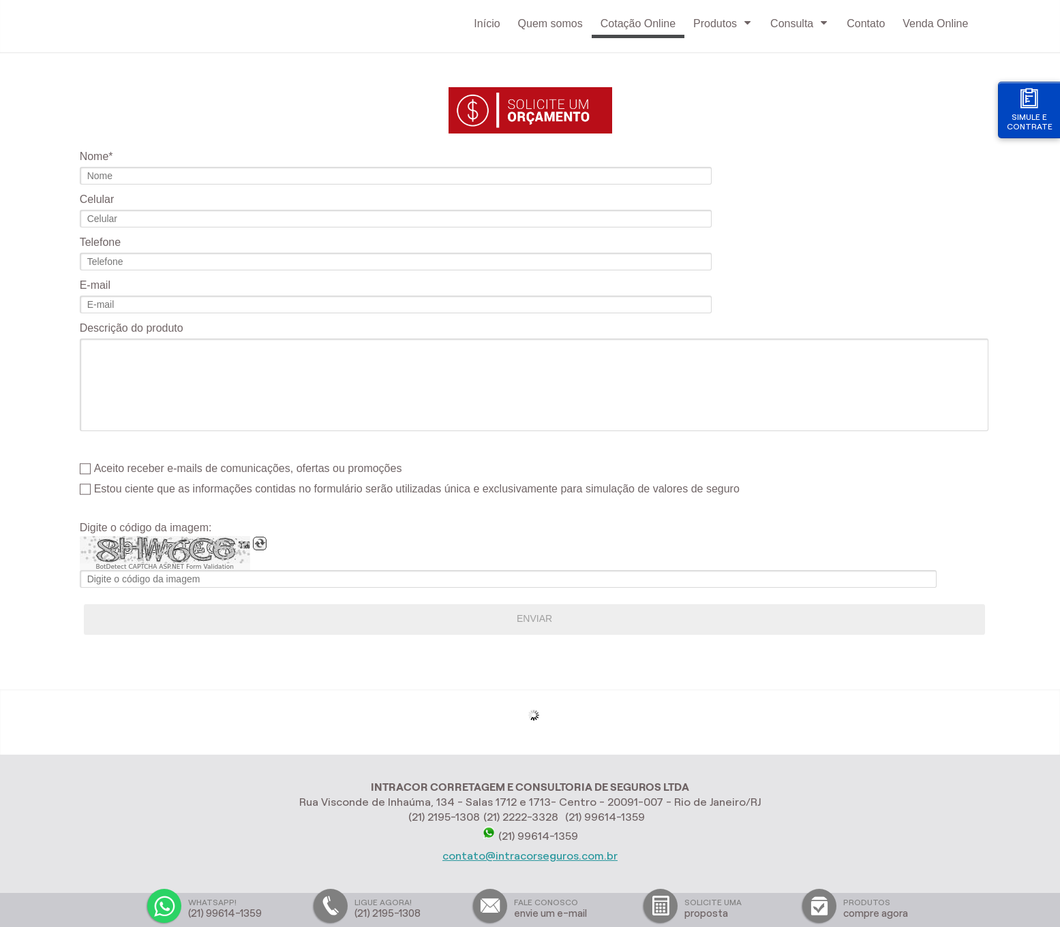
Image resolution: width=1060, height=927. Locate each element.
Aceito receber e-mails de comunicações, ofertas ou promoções (248, 468)
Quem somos (550, 23)
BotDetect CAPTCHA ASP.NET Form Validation (164, 566)
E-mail (95, 285)
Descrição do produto (131, 328)
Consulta (799, 23)
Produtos (723, 23)
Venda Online (935, 23)
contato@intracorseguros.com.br (530, 856)
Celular (97, 199)
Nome (94, 156)
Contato (866, 23)
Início (487, 23)
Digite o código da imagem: (146, 527)
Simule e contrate (1029, 109)
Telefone (100, 242)
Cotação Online (638, 23)
